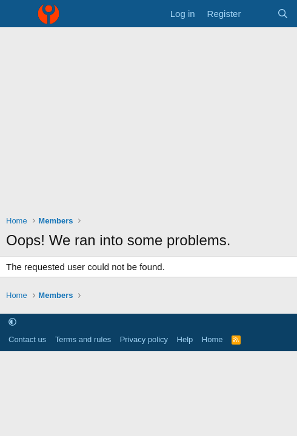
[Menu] (16, 14)
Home (212, 339)
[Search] (283, 13)
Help (185, 339)
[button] (12, 322)
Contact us (27, 339)
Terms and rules (83, 339)
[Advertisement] (148, 118)
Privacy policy (144, 339)
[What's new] (258, 13)
